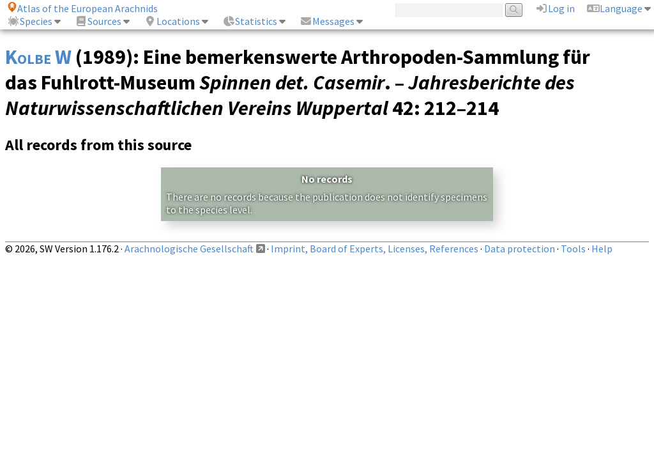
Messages (327, 21)
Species (29, 21)
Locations (172, 21)
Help (601, 248)
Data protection (519, 248)
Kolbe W (38, 57)
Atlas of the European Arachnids (82, 8)
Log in (555, 8)
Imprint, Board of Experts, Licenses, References (374, 248)
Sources (98, 21)
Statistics (249, 21)
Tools (573, 248)
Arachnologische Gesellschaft (189, 248)
